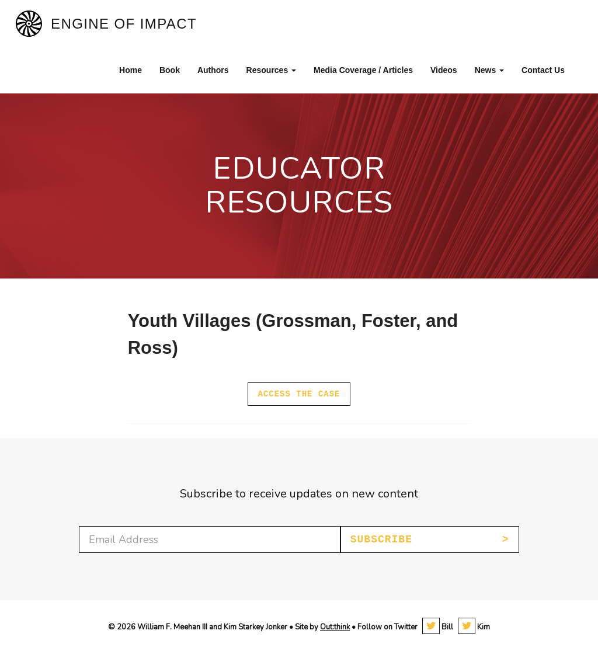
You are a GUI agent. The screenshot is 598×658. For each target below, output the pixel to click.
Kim (474, 627)
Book (169, 70)
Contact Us (543, 70)
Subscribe (381, 539)
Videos (443, 70)
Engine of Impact (124, 24)
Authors (213, 70)
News (489, 70)
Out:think (335, 627)
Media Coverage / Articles (363, 70)
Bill (437, 627)
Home (130, 70)
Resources (271, 70)
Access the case (299, 394)
